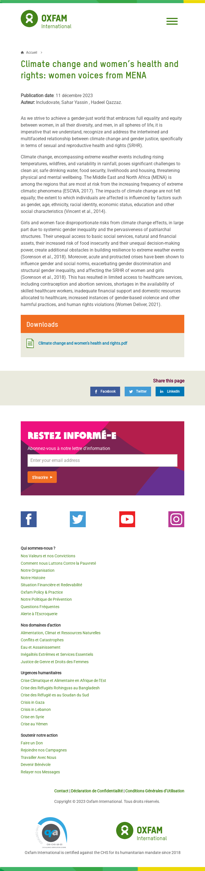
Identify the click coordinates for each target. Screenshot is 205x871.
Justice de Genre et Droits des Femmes (55, 661)
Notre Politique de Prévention (46, 599)
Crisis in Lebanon (36, 709)
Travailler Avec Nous (38, 757)
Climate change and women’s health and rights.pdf (76, 343)
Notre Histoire (33, 577)
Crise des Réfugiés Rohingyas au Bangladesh (60, 688)
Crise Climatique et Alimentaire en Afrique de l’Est (63, 680)
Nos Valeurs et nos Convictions (48, 556)
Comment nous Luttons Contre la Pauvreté (58, 563)
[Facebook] (105, 391)
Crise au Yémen (34, 724)
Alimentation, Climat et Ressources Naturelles (61, 633)
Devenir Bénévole (36, 764)
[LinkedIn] (170, 391)
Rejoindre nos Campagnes (44, 750)
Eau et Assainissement (40, 647)
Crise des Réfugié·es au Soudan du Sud (55, 695)
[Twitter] (138, 391)
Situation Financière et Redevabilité (51, 585)
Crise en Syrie (32, 717)
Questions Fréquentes (40, 606)
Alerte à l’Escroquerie (39, 614)
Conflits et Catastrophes (42, 640)
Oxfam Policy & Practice (42, 592)
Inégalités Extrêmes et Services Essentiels (57, 654)
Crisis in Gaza (33, 702)
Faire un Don (32, 743)
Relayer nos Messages (40, 772)
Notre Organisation (38, 570)
